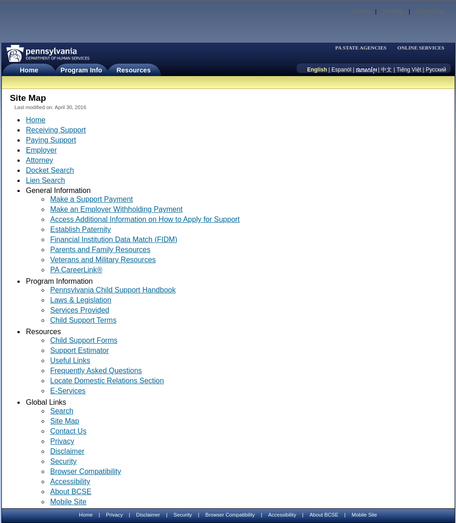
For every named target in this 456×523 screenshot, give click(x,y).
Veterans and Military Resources (103, 260)
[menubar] (364, 47)
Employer (41, 150)
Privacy (62, 441)
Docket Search (50, 170)
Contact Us (428, 11)
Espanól (341, 69)
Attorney (40, 160)
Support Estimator (79, 350)
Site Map (392, 11)
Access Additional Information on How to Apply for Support (145, 219)
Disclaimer (67, 451)
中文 (386, 69)
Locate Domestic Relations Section (107, 381)
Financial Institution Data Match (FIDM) (113, 239)
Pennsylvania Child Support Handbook (113, 290)
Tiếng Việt (408, 69)
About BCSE (71, 491)
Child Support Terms (83, 320)
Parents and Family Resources (100, 249)
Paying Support (51, 140)
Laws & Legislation (80, 300)
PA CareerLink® (76, 270)
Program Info (81, 70)
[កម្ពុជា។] (366, 69)
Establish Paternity (80, 229)
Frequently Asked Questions (96, 370)
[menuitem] (364, 47)
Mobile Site (68, 502)
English (317, 69)
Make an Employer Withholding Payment (116, 209)
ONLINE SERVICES (421, 47)
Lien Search (45, 180)
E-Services (68, 391)
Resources (133, 70)
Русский (436, 69)
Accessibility (70, 481)
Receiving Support (56, 130)
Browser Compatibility (85, 471)
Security (63, 461)
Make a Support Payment (91, 199)
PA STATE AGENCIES (360, 47)
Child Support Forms (84, 340)
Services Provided (80, 310)
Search (361, 11)
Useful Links (70, 360)
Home (29, 70)
